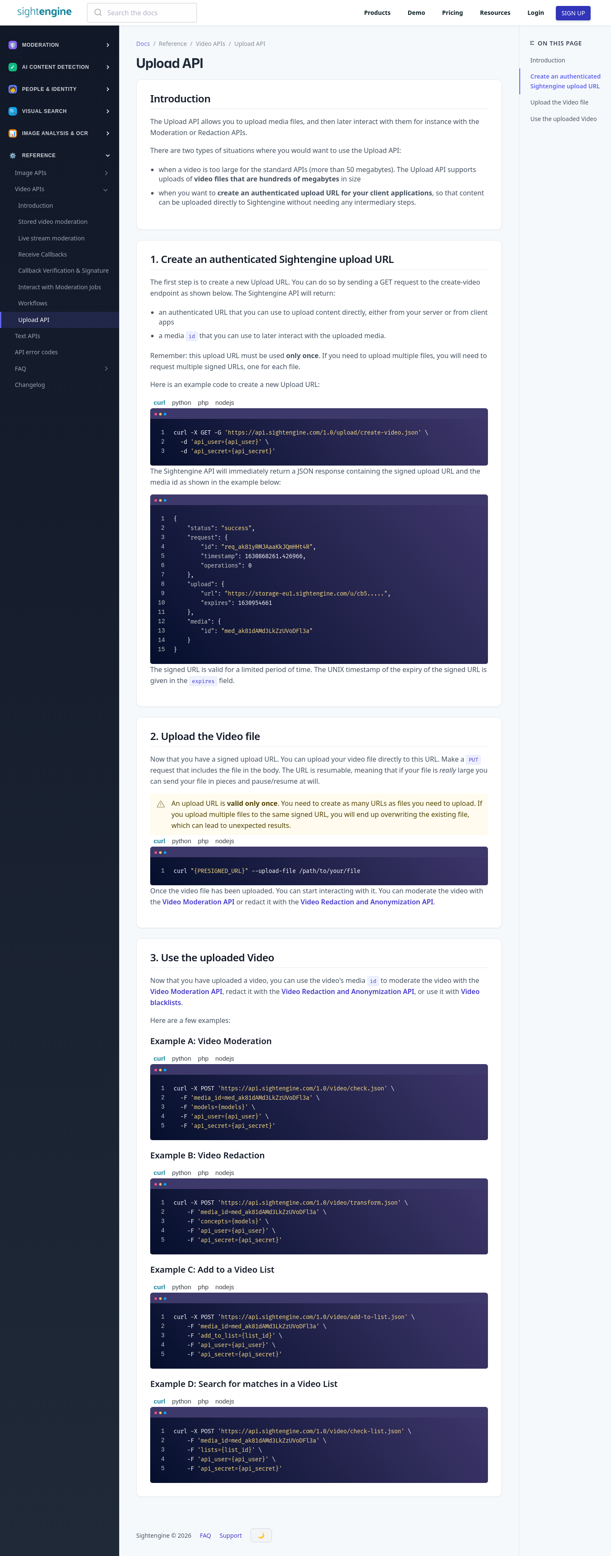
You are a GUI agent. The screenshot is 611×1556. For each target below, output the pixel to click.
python (181, 402)
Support (231, 1535)
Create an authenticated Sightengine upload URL (565, 81)
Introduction (35, 205)
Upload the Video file (559, 102)
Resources (495, 12)
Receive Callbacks (42, 254)
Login (535, 12)
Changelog (30, 385)
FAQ (205, 1535)
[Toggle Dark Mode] (261, 1535)
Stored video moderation (52, 221)
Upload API (33, 320)
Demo (416, 12)
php (203, 402)
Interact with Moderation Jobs (59, 287)
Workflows (33, 303)
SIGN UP (573, 13)
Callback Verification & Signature (63, 270)
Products (377, 12)
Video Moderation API (199, 901)
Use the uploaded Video (563, 119)
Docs (143, 44)
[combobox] (142, 13)
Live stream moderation (51, 238)
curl (159, 402)
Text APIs (27, 336)
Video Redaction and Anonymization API (367, 901)
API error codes (36, 352)
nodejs (225, 402)
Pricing (452, 12)
